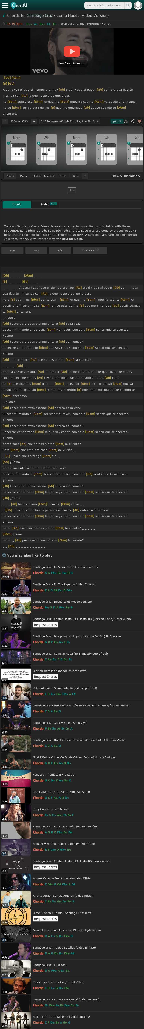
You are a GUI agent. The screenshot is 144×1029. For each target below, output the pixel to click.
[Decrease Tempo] (5, 121)
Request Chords (45, 625)
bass (76, 175)
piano (23, 175)
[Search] (127, 5)
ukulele (36, 175)
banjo (62, 175)
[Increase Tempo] (34, 121)
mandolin (49, 175)
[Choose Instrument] (85, 176)
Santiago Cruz (40, 15)
